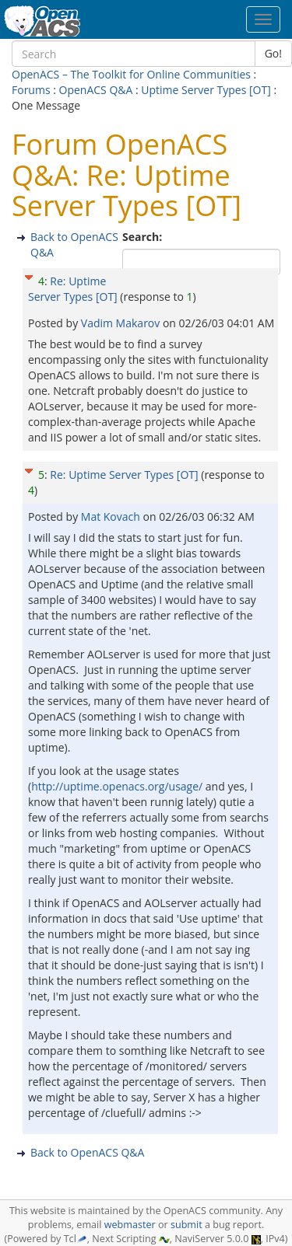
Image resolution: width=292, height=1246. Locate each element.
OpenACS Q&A (96, 89)
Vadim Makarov (122, 323)
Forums (31, 89)
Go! (273, 53)
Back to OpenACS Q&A (87, 1152)
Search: (143, 236)
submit (186, 1224)
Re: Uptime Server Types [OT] (73, 289)
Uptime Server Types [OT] (205, 89)
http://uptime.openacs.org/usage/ (116, 786)
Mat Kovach (112, 516)
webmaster (130, 1224)
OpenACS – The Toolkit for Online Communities (131, 74)
